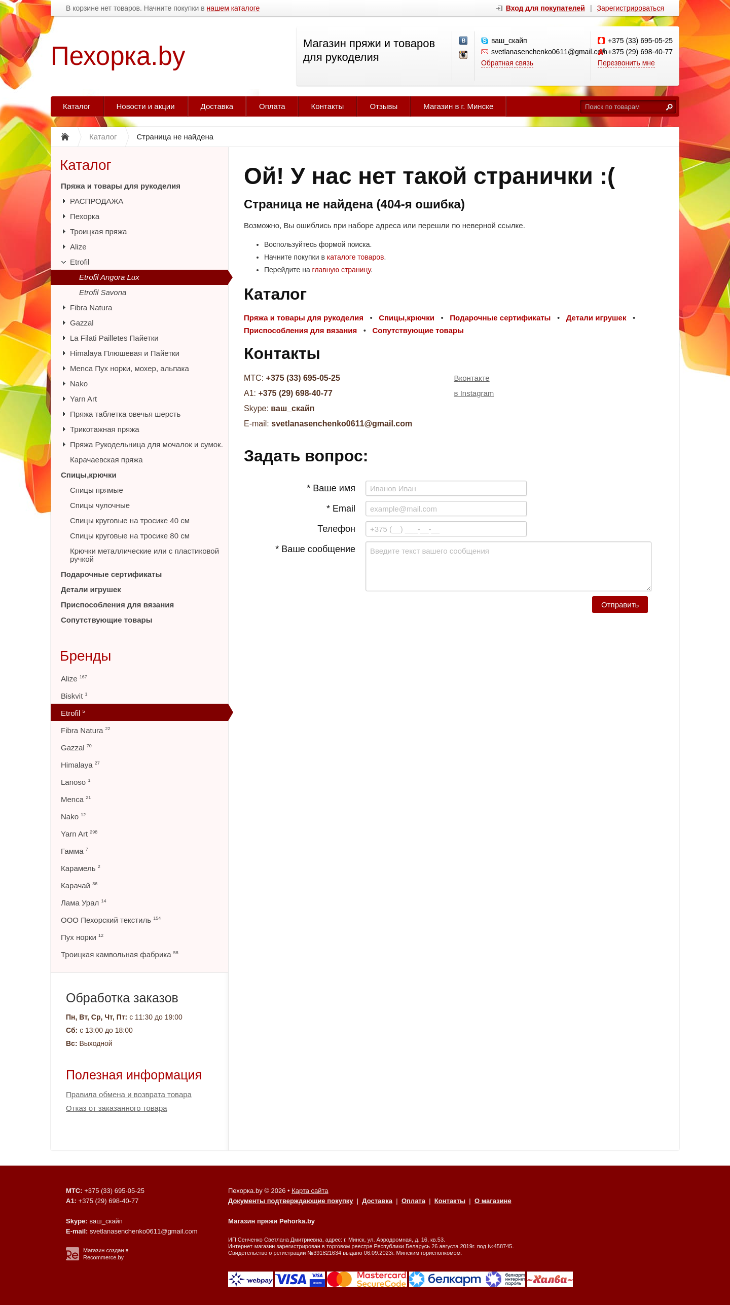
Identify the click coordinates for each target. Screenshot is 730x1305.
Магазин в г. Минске (458, 106)
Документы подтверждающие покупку (290, 1201)
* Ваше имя (331, 488)
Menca (76, 799)
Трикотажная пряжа (104, 429)
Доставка (217, 106)
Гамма (74, 851)
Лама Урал (83, 902)
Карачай (79, 885)
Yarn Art (83, 398)
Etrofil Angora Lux (109, 277)
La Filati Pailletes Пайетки (114, 338)
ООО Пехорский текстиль (111, 920)
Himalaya (80, 764)
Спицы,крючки (89, 474)
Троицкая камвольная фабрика (119, 954)
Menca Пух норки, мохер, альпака (129, 368)
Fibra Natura (91, 307)
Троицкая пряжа (98, 231)
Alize (78, 246)
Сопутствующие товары (106, 619)
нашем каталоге (233, 8)
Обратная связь (507, 63)
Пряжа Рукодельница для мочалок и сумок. (146, 444)
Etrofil (79, 262)
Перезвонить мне (626, 63)
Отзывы (383, 106)
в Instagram (474, 393)
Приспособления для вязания (117, 604)
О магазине (493, 1201)
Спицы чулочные (100, 505)
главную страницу (341, 270)
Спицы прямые (96, 490)
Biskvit (74, 696)
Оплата (272, 106)
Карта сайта (309, 1190)
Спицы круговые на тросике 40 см (130, 520)
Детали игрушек (91, 589)
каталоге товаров (355, 257)
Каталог (77, 106)
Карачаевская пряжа (106, 459)
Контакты (327, 106)
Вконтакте (472, 378)
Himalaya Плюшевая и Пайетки (124, 353)
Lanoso (75, 782)
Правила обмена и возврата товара (129, 1094)
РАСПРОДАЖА (96, 201)
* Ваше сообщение (315, 549)
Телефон (336, 529)
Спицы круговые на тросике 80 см (130, 535)
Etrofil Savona (102, 292)
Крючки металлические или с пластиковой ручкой (144, 555)
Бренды (85, 656)
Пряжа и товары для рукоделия (120, 186)
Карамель (80, 868)
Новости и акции (146, 106)
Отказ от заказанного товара (116, 1108)
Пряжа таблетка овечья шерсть (125, 414)
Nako (79, 383)
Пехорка (84, 216)
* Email (340, 508)
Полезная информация (134, 1075)
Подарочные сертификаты (111, 574)
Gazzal (82, 322)
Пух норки (82, 937)
